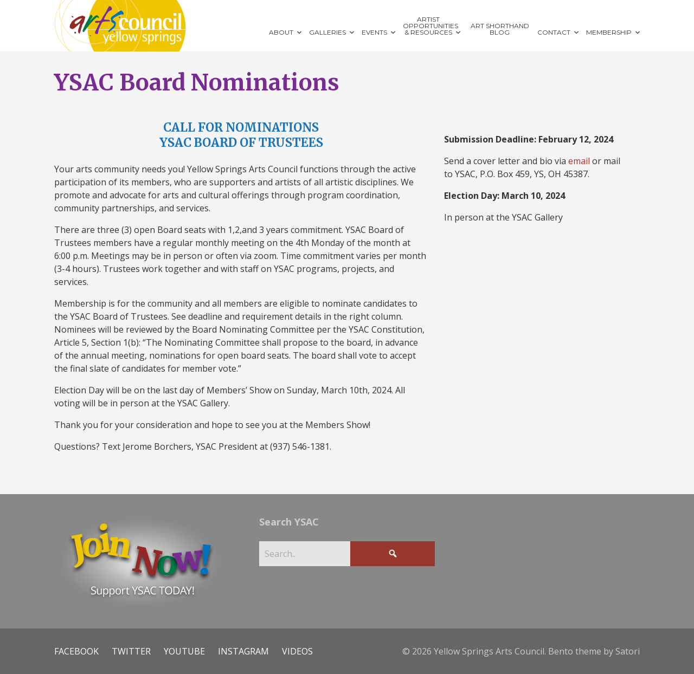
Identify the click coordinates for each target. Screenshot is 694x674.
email (579, 161)
